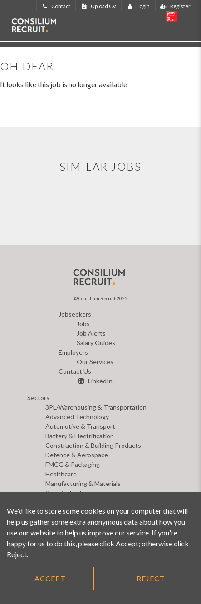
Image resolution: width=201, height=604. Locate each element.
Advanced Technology (77, 417)
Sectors (38, 397)
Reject (151, 578)
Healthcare (61, 474)
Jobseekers (75, 314)
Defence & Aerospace (76, 455)
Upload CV (97, 6)
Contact (55, 6)
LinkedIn (95, 381)
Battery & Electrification (79, 436)
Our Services (95, 362)
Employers (73, 352)
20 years (180, 17)
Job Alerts (91, 333)
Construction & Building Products (93, 445)
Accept (50, 578)
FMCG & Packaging (72, 464)
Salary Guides (96, 343)
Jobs (83, 323)
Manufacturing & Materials (83, 483)
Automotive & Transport (80, 426)
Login (137, 6)
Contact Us (75, 371)
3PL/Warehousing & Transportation (96, 407)
